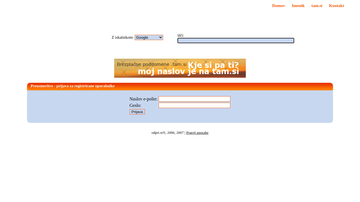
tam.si (316, 5)
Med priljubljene (158, 5)
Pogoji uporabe (197, 132)
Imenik (298, 5)
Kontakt (336, 5)
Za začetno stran (158, 10)
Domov (278, 5)
